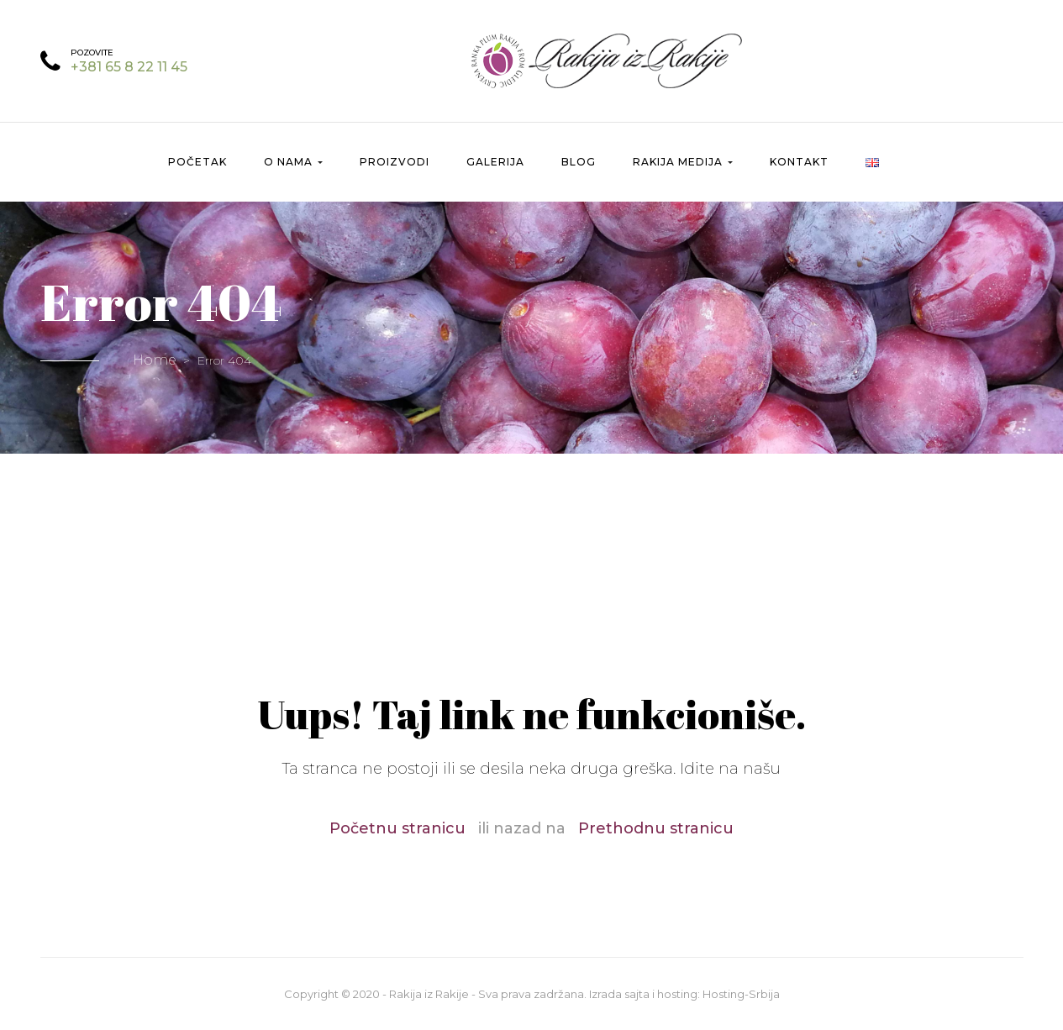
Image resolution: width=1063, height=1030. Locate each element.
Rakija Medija (683, 161)
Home (154, 360)
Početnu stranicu (397, 828)
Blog (578, 161)
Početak (197, 161)
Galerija (495, 161)
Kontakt (799, 161)
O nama (293, 161)
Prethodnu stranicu (656, 828)
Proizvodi (394, 161)
